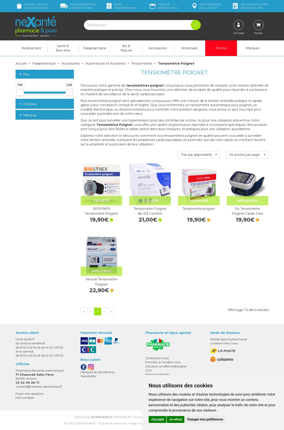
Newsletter (89, 376)
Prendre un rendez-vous (162, 362)
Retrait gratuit (32, 6)
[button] (199, 155)
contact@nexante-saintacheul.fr (39, 386)
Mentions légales (157, 374)
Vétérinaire (189, 48)
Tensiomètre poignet (198, 209)
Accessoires (158, 48)
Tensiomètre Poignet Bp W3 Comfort (150, 211)
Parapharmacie (94, 48)
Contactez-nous (157, 358)
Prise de (163, 6)
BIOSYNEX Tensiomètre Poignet (101, 211)
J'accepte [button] (157, 419)
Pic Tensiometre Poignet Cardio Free (247, 211)
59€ (78, 6)
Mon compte (25, 397)
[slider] (20, 92)
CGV (148, 370)
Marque (28, 115)
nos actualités (250, 6)
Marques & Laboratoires (98, 372)
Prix (24, 74)
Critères (27, 104)
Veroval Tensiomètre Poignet (101, 281)
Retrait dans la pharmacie (228, 339)
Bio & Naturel (126, 48)
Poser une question (29, 393)
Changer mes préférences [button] (205, 419)
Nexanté (89, 423)
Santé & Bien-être (63, 48)
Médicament (31, 48)
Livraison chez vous (224, 343)
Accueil (21, 63)
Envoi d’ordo (120, 6)
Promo (221, 48)
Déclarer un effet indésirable (165, 366)
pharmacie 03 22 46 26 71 (206, 6)
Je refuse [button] (175, 419)
